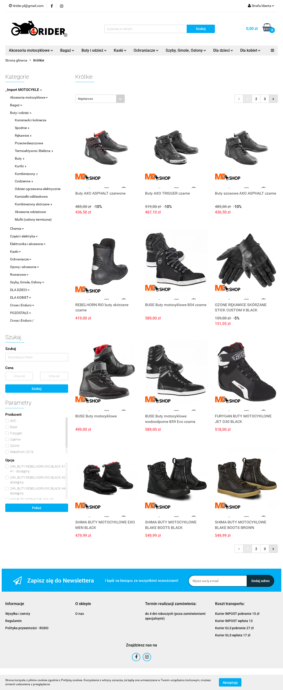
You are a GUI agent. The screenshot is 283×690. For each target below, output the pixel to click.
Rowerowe (19, 274)
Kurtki (20, 166)
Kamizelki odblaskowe (31, 196)
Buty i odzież (94, 50)
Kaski (120, 50)
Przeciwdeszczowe (29, 143)
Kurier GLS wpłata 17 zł (232, 635)
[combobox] (100, 99)
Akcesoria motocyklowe (31, 50)
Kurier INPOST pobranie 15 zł (237, 614)
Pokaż (36, 508)
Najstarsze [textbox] (85, 99)
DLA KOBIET (20, 297)
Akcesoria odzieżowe (30, 212)
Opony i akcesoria (24, 267)
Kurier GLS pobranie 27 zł (234, 628)
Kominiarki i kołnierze (30, 120)
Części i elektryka (24, 236)
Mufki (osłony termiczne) (33, 219)
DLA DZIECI (20, 290)
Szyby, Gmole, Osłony (186, 50)
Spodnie (22, 128)
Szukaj (37, 389)
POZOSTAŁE (20, 313)
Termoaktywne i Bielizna (34, 151)
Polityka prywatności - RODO (27, 628)
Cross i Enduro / (22, 320)
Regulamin (13, 621)
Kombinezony (26, 174)
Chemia (17, 228)
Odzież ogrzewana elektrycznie (37, 189)
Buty (19, 158)
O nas (79, 614)
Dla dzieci (223, 50)
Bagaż (67, 50)
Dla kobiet (250, 50)
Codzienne (24, 181)
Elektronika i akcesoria (28, 244)
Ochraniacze (146, 50)
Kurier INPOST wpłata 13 (234, 621)
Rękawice (23, 135)
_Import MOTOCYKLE (23, 90)
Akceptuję (230, 682)
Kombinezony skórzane (33, 204)
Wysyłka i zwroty (17, 614)
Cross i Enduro (22, 305)
